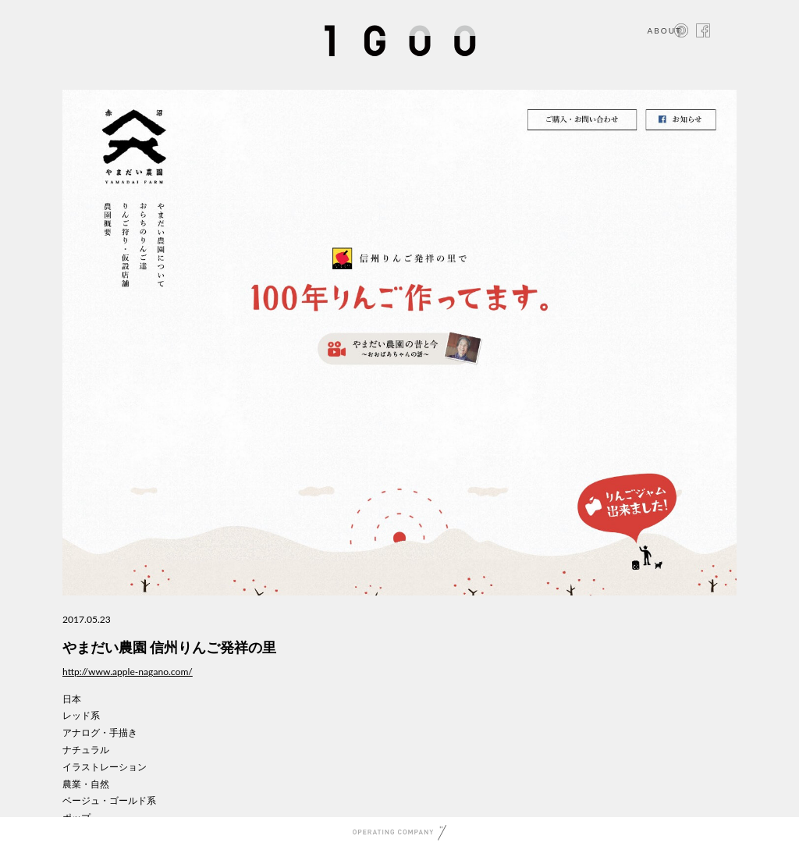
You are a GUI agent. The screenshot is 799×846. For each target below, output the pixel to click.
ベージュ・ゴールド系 (109, 800)
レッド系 (81, 715)
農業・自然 (85, 784)
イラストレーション (104, 767)
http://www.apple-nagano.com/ (127, 671)
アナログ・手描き (99, 732)
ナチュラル (85, 749)
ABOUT (664, 30)
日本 (71, 699)
